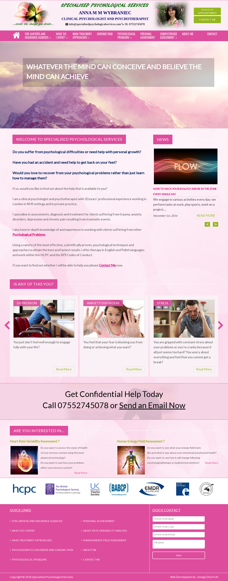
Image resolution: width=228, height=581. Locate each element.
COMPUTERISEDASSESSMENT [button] (168, 36)
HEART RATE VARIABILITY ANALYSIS (105, 530)
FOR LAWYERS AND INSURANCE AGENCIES (37, 521)
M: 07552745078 (135, 24)
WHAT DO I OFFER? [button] (62, 36)
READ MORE (205, 215)
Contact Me (207, 19)
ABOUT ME (187, 34)
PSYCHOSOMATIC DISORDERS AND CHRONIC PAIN (42, 549)
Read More (64, 369)
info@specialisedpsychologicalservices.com (95, 24)
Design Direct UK (207, 577)
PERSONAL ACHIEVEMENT (147, 36)
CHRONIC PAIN (105, 34)
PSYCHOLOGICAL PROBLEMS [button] (126, 36)
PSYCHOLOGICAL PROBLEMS (29, 559)
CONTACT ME (91, 559)
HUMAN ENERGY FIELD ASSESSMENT (104, 540)
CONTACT (212, 34)
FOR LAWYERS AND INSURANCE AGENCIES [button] (38, 36)
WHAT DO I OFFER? (23, 530)
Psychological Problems (28, 234)
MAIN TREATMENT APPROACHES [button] (82, 36)
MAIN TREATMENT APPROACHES (32, 540)
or (147, 405)
